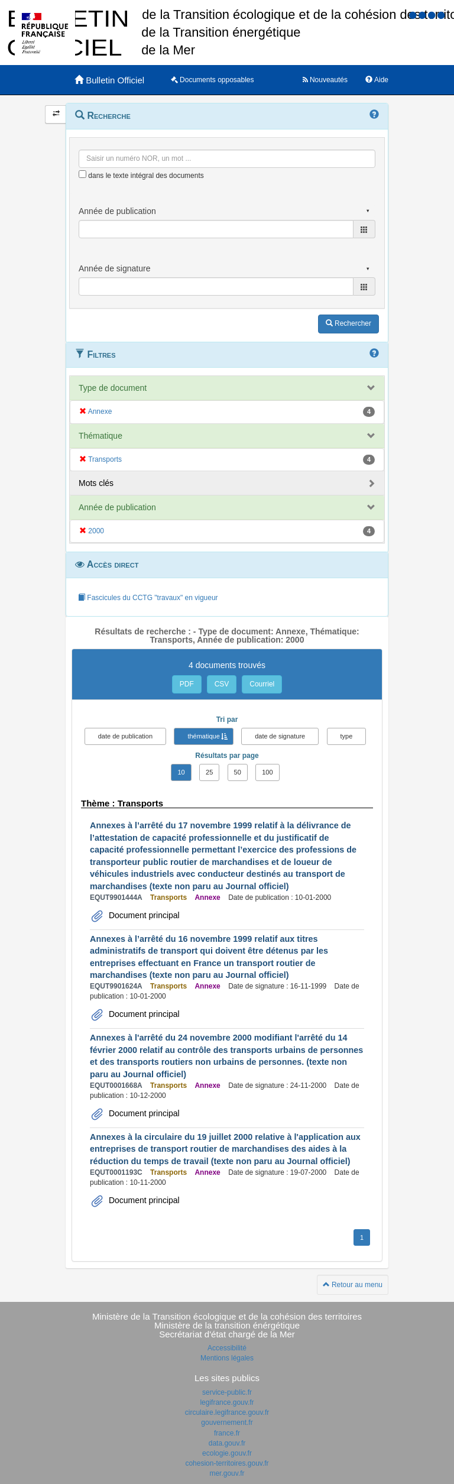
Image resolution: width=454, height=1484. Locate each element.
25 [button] (209, 772)
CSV (222, 684)
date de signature (280, 736)
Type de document (113, 388)
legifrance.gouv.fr (227, 1402)
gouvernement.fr (226, 1422)
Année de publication (117, 507)
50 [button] (237, 772)
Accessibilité (227, 1348)
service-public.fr (227, 1392)
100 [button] (267, 772)
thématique (203, 736)
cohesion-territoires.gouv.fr (226, 1463)
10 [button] (180, 772)
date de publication (125, 736)
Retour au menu (352, 1285)
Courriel (261, 684)
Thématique (100, 435)
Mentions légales (227, 1358)
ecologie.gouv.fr (227, 1453)
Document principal (143, 915)
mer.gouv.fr (226, 1473)
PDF (187, 684)
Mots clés (96, 483)
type (346, 736)
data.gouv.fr (227, 1443)
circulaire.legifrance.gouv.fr (227, 1412)
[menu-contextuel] (82, 174)
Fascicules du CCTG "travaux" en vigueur (148, 598)
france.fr (227, 1433)
